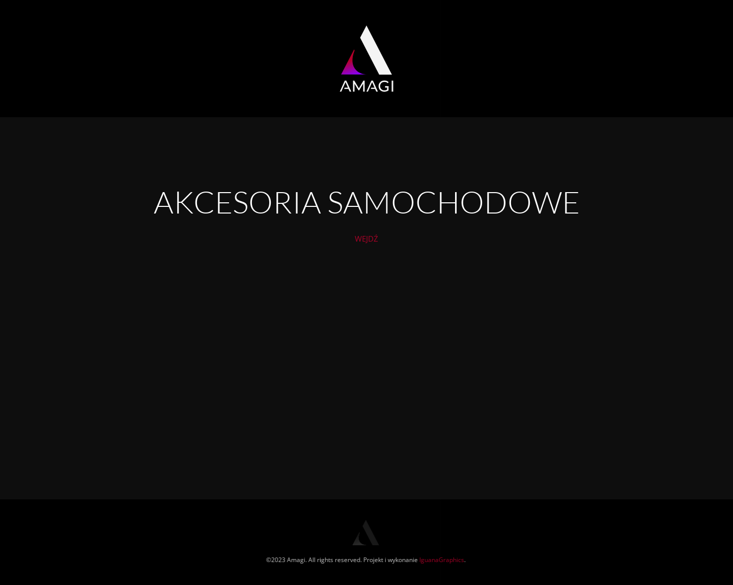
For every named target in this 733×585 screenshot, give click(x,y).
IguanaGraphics (441, 559)
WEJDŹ (366, 240)
